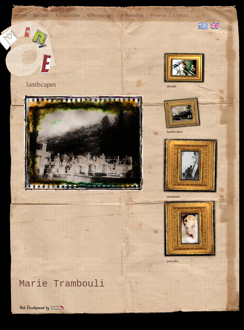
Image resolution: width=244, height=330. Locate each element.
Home (20, 15)
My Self (41, 15)
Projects (158, 15)
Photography (102, 15)
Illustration (69, 15)
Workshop (134, 15)
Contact (180, 15)
